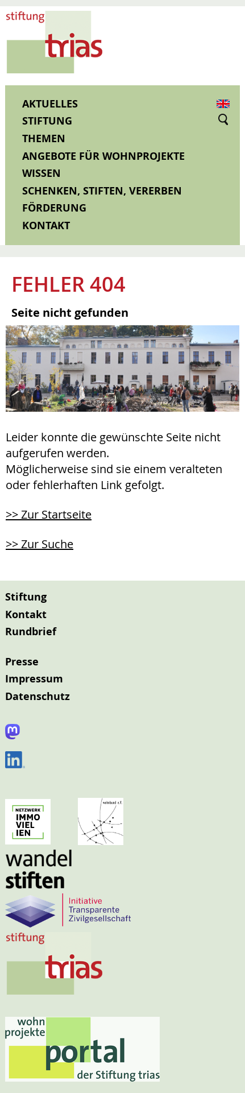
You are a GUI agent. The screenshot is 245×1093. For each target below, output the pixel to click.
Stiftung (47, 121)
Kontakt (46, 225)
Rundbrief (30, 631)
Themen (43, 138)
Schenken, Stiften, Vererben (102, 191)
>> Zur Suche (39, 544)
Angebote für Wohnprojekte (103, 156)
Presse (22, 662)
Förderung (54, 208)
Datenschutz (37, 696)
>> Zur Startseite (49, 514)
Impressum (34, 679)
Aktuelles (50, 104)
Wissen (41, 173)
